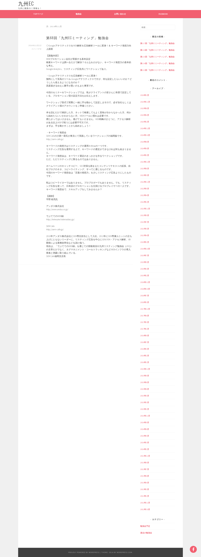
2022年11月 (145, 182)
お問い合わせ (120, 14)
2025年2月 (144, 121)
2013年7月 (144, 469)
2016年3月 (144, 349)
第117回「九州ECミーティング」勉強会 (157, 43)
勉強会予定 (145, 526)
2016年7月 (144, 342)
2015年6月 (144, 389)
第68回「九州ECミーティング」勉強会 (77, 37)
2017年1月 (144, 329)
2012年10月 (145, 509)
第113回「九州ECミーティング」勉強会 (157, 70)
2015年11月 (145, 369)
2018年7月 (144, 295)
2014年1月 (144, 449)
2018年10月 (145, 289)
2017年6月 (144, 315)
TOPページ (38, 14)
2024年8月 (144, 142)
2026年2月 (144, 95)
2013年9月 (144, 462)
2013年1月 (144, 496)
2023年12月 (145, 162)
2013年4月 (144, 482)
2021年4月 (144, 235)
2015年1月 (144, 409)
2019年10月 (145, 249)
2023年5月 (144, 175)
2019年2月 (144, 275)
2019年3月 (144, 269)
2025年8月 (144, 108)
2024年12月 (145, 128)
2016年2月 (144, 355)
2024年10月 (145, 135)
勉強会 (79, 14)
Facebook (163, 14)
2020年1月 (144, 242)
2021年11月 (145, 208)
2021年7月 (144, 222)
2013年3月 (144, 489)
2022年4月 (144, 195)
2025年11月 (145, 102)
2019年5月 (144, 262)
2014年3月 (144, 442)
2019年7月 (144, 255)
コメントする (36, 49)
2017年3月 (144, 322)
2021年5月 (144, 228)
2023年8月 (144, 168)
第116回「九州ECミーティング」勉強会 (157, 50)
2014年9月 (144, 422)
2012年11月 (145, 502)
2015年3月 (144, 402)
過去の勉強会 (146, 533)
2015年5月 (144, 395)
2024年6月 (144, 148)
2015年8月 (144, 382)
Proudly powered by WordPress (84, 552)
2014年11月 (145, 416)
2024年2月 (144, 155)
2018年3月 (144, 302)
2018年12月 (145, 282)
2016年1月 (144, 362)
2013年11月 (145, 456)
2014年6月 (144, 429)
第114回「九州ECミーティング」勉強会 (157, 63)
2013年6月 (144, 476)
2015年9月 (144, 375)
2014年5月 (144, 436)
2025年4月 (144, 115)
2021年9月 (144, 215)
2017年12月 (145, 309)
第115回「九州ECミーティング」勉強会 (157, 56)
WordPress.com (124, 552)
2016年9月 (144, 335)
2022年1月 (144, 202)
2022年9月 (144, 188)
